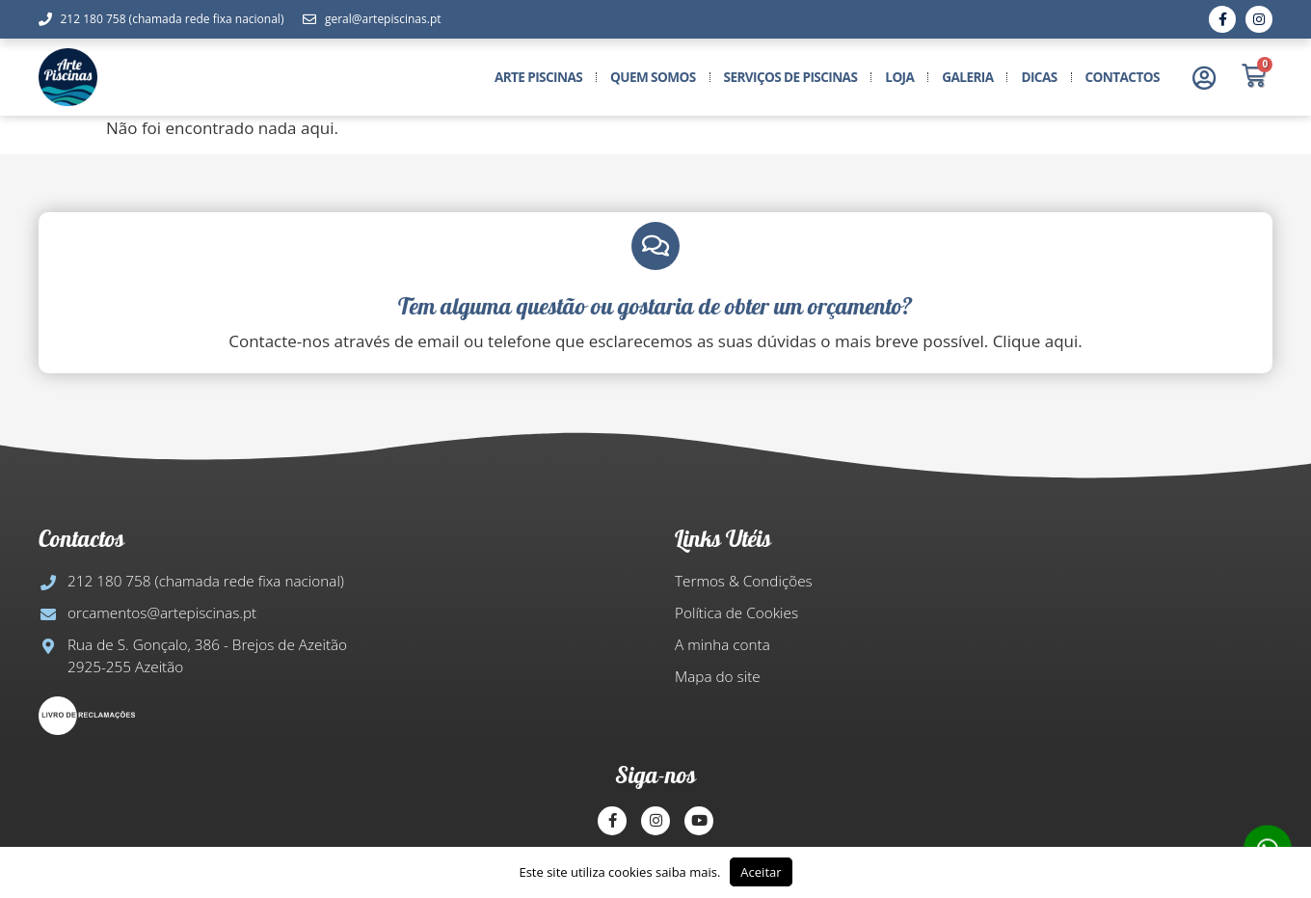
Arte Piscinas (538, 77)
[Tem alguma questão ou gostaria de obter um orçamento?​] (655, 246)
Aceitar (760, 872)
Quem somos (653, 77)
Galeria (967, 77)
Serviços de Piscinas (791, 77)
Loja (899, 77)
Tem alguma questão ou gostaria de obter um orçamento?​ (655, 305)
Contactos (1122, 77)
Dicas (1039, 77)
